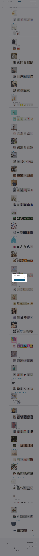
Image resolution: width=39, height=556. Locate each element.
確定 (19, 279)
